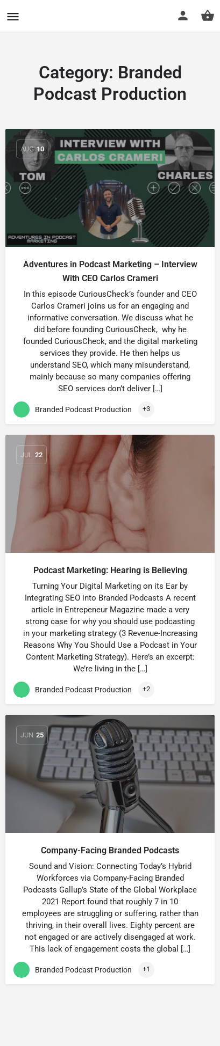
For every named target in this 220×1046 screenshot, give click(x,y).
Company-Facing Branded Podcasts (110, 850)
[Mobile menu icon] (12, 16)
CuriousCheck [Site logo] (72, 16)
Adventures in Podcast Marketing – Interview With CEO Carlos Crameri (110, 271)
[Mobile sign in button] (183, 16)
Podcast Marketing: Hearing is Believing (110, 570)
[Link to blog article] (110, 188)
